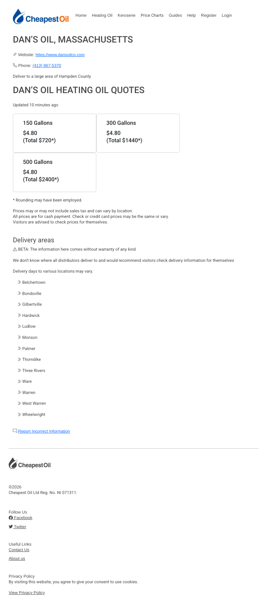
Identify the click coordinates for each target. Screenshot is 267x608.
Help (191, 15)
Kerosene (126, 15)
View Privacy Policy (27, 592)
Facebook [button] (20, 517)
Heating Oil (102, 15)
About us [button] (17, 558)
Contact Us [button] (19, 549)
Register (209, 15)
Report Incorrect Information (44, 431)
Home (81, 15)
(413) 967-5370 (47, 65)
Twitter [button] (17, 526)
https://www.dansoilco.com (59, 54)
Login (227, 15)
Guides (175, 15)
